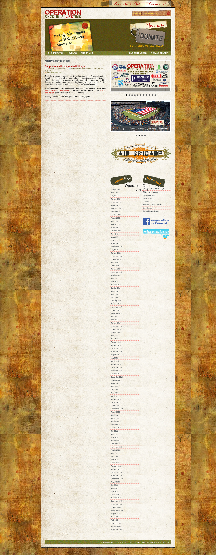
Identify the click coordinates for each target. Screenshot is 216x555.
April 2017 (114, 320)
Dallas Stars (147, 198)
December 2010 (116, 472)
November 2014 (116, 370)
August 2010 (115, 482)
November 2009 (116, 504)
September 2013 (117, 409)
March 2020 (115, 266)
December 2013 (116, 402)
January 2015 (116, 364)
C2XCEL (146, 201)
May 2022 (114, 237)
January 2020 (116, 269)
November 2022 (116, 227)
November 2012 (116, 425)
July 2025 (114, 192)
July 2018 (114, 291)
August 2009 (115, 514)
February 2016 (116, 342)
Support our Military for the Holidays (65, 66)
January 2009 (116, 526)
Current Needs (138, 53)
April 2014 (114, 393)
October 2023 (116, 215)
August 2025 (115, 189)
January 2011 (116, 469)
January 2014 (116, 399)
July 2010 (114, 485)
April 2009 (114, 520)
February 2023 (116, 224)
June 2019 (114, 278)
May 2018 (114, 297)
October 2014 (116, 374)
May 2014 (114, 390)
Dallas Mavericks (149, 195)
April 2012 (114, 437)
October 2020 (116, 259)
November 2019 (116, 272)
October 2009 (116, 507)
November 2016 (116, 326)
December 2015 (116, 348)
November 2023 (116, 212)
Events (73, 53)
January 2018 (116, 304)
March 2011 (115, 463)
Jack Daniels (147, 208)
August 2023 (115, 218)
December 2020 (116, 256)
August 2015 (115, 355)
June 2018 (114, 294)
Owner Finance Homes (151, 211)
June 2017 (114, 316)
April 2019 (114, 281)
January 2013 (116, 421)
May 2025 (114, 196)
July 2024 (114, 205)
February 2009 (116, 523)
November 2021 (116, 243)
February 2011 (116, 466)
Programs (87, 53)
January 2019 (116, 285)
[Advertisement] (156, 254)
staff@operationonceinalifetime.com (59, 90)
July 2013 (114, 415)
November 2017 (116, 307)
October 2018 (116, 288)
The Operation (56, 53)
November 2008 (116, 529)
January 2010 (116, 498)
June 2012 (114, 434)
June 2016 (114, 339)
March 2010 (115, 494)
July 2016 (114, 336)
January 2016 (116, 345)
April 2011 (114, 460)
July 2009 (114, 517)
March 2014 (115, 396)
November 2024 (116, 202)
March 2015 (115, 361)
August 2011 (115, 450)
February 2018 (116, 301)
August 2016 (115, 332)
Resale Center (159, 53)
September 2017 (117, 313)
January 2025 (116, 199)
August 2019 (115, 275)
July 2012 (114, 431)
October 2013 (116, 405)
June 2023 (114, 221)
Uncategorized (56, 72)
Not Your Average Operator (152, 205)
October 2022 (116, 231)
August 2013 (115, 412)
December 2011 (116, 444)
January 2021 (116, 253)
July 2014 (114, 383)
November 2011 (116, 447)
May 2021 (114, 250)
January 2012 (116, 440)
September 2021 (117, 247)
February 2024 (116, 208)
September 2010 (117, 479)
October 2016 (116, 329)
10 (152, 95)
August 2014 (115, 380)
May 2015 (114, 358)
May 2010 (114, 488)
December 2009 (116, 501)
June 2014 (114, 386)
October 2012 (116, 428)
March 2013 (115, 418)
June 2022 (114, 234)
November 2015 (116, 351)
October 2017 (116, 310)
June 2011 (114, 453)
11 (155, 95)
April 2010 (114, 491)
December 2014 (116, 367)
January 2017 (116, 323)
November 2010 (116, 475)
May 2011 (114, 456)
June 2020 (114, 262)
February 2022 (116, 240)
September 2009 (117, 510)
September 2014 (117, 377)
